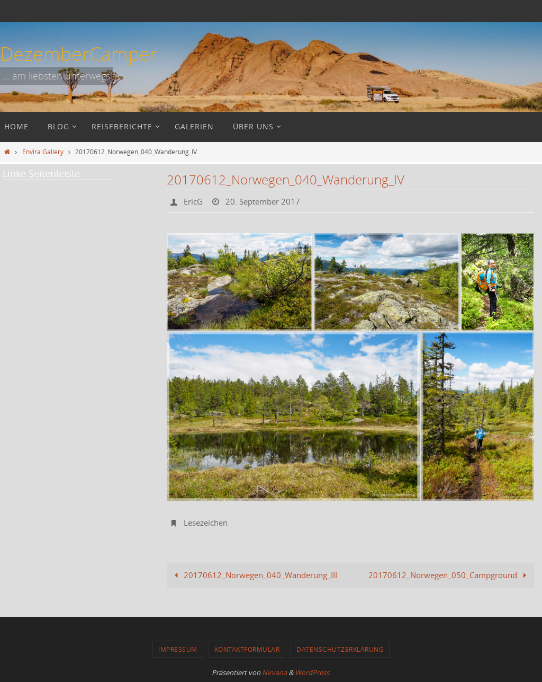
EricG (194, 201)
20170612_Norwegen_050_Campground (449, 575)
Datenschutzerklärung (340, 649)
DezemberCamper (78, 53)
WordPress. (313, 672)
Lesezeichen (208, 522)
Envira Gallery (43, 151)
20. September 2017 (267, 201)
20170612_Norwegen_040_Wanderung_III (253, 575)
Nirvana (274, 672)
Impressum (177, 649)
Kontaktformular (247, 649)
